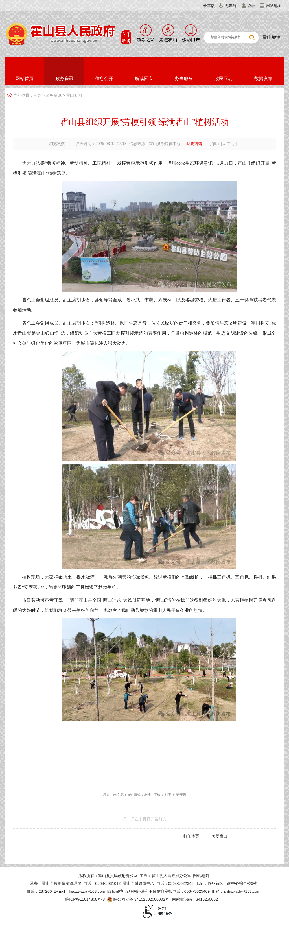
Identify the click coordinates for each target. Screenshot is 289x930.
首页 (37, 95)
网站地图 (274, 5)
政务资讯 (64, 78)
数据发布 (263, 78)
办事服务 (184, 78)
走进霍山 (168, 39)
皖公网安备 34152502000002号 (138, 899)
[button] (205, 5)
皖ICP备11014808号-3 (85, 899)
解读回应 (144, 78)
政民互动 (223, 78)
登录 (251, 5)
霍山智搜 (271, 37)
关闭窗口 (219, 836)
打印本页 (191, 836)
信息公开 (104, 78)
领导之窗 (146, 39)
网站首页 (25, 78)
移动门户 (191, 39)
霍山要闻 (74, 95)
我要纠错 (194, 143)
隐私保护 (115, 891)
